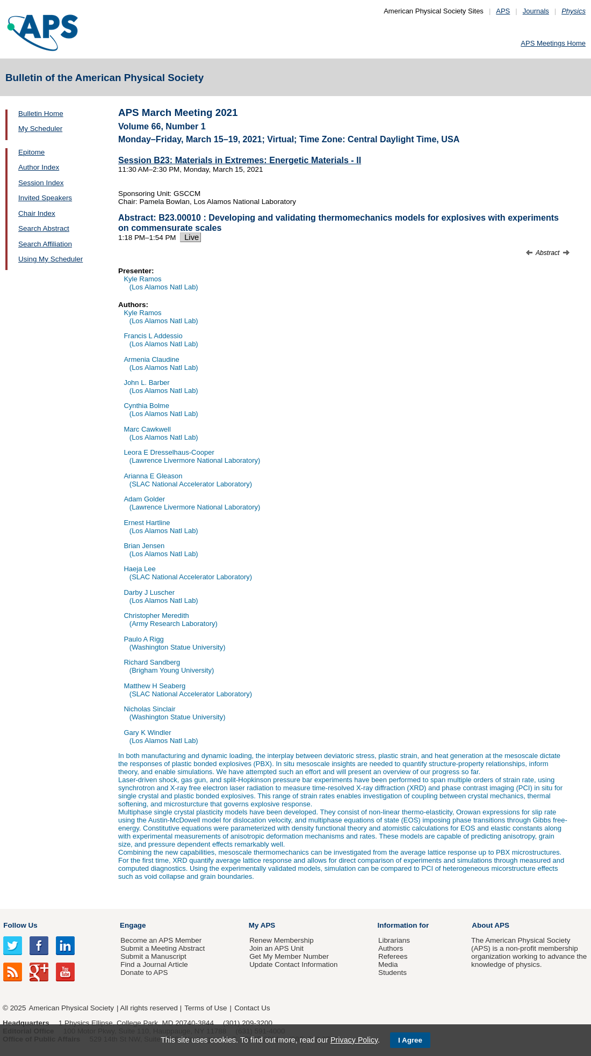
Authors (390, 948)
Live (190, 237)
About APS (490, 925)
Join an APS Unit (276, 948)
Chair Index (36, 213)
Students (392, 972)
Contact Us (252, 1008)
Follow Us (20, 925)
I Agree (410, 1040)
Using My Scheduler (50, 259)
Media (388, 964)
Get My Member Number (289, 956)
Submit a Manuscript (153, 956)
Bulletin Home (40, 114)
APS (503, 11)
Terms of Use (205, 1008)
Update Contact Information (293, 964)
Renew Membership (281, 940)
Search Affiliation (45, 244)
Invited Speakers (45, 198)
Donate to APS (144, 972)
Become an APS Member (160, 940)
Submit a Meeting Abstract (162, 948)
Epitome (31, 152)
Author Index (38, 167)
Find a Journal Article (154, 964)
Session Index (40, 183)
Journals (536, 11)
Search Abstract (43, 228)
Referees (393, 956)
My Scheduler (40, 129)
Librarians (394, 940)
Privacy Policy (354, 1040)
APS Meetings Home (553, 43)
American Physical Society (71, 1008)
